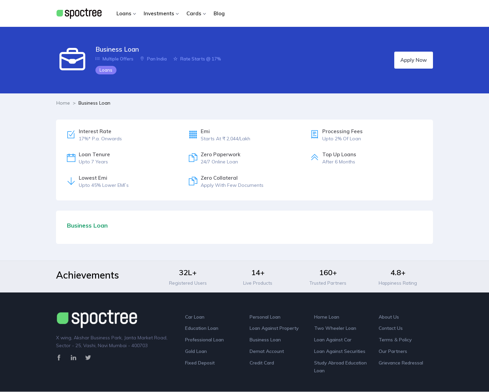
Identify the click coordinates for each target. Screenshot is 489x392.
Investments (161, 13)
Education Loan (201, 328)
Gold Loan (196, 351)
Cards (195, 13)
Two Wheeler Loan (335, 328)
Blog (219, 13)
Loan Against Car (333, 339)
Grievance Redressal (401, 362)
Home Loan (326, 317)
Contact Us (391, 328)
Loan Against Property (274, 328)
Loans (125, 13)
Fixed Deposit (200, 362)
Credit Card (262, 362)
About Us (389, 317)
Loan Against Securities (340, 351)
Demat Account (267, 351)
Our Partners (393, 351)
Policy (405, 339)
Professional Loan (204, 339)
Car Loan (194, 317)
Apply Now (413, 60)
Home (63, 103)
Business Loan (265, 339)
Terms (386, 339)
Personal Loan (265, 317)
